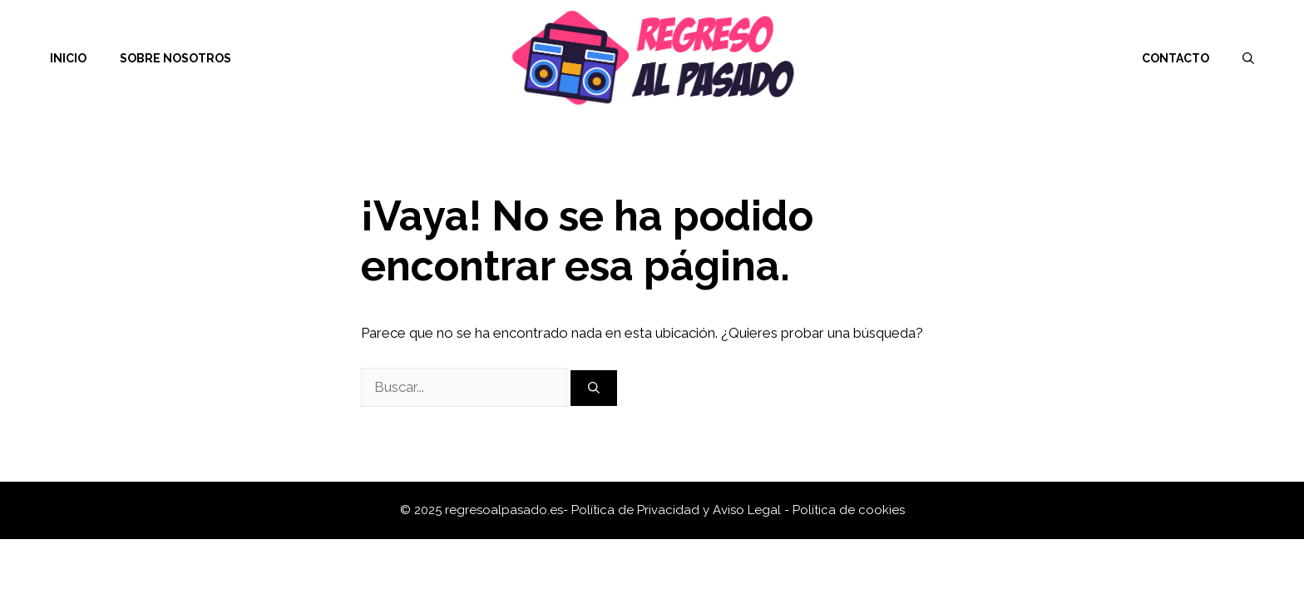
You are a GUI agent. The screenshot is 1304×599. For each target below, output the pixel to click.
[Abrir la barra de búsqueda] (1248, 58)
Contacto (1175, 58)
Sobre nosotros (175, 58)
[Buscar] (593, 388)
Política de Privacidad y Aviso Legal (677, 509)
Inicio (68, 58)
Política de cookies (849, 509)
